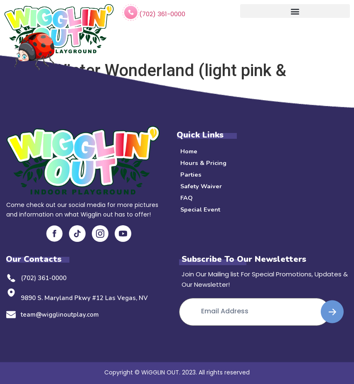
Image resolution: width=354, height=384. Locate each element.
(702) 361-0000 (162, 14)
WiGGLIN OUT (160, 371)
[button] (295, 11)
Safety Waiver (202, 186)
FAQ (186, 198)
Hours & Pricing (203, 163)
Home (189, 151)
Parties (191, 174)
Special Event (201, 209)
